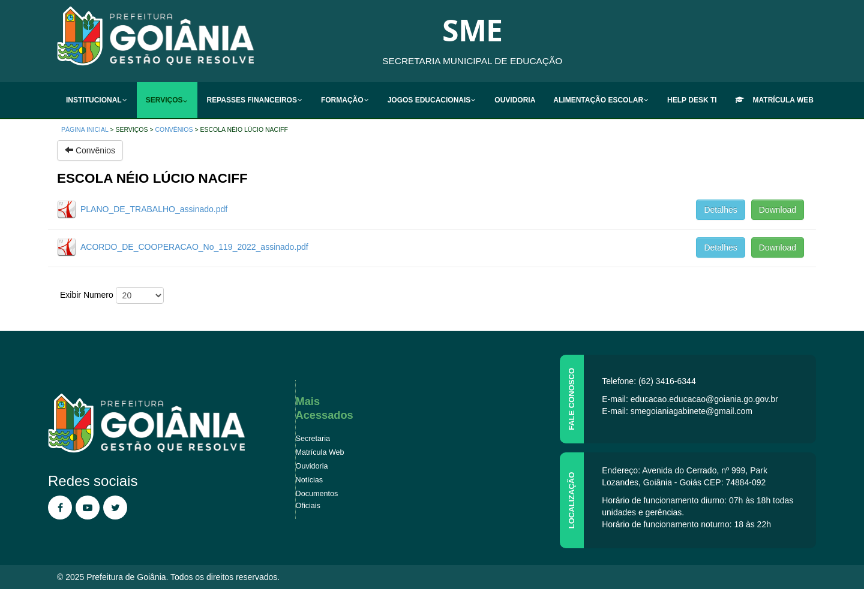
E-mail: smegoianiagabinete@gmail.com (677, 411)
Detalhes (720, 210)
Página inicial (84, 129)
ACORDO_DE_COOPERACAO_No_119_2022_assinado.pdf (194, 247)
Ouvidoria (312, 466)
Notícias (309, 480)
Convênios (174, 129)
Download (777, 210)
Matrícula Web (320, 452)
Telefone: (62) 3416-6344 (648, 381)
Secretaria (313, 438)
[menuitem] (97, 100)
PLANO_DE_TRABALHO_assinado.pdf (153, 209)
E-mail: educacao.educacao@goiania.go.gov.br (690, 399)
